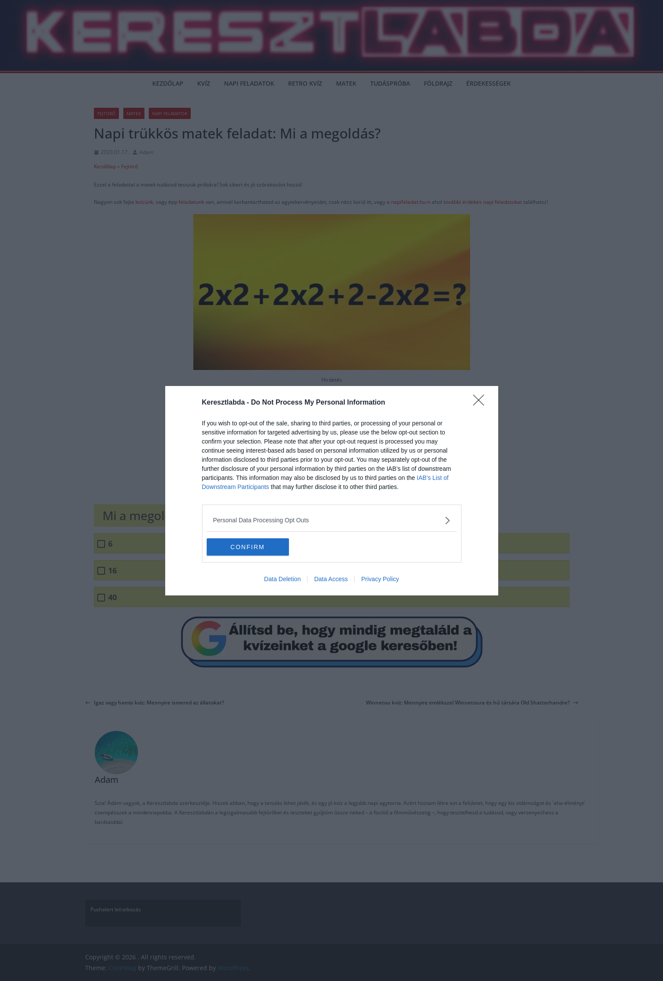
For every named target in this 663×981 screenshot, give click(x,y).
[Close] (481, 403)
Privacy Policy (380, 579)
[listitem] (331, 520)
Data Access (331, 579)
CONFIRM (248, 546)
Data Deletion (282, 579)
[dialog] (331, 490)
